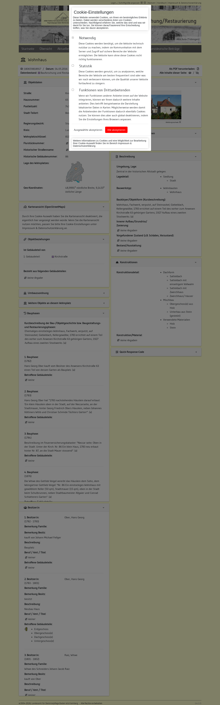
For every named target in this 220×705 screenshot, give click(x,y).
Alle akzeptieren (116, 129)
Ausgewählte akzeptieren (88, 129)
